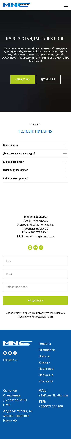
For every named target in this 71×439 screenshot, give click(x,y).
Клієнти (44, 362)
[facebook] (41, 247)
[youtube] (35, 247)
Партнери (46, 369)
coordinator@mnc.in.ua (39, 236)
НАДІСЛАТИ (35, 300)
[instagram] (30, 247)
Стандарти (47, 350)
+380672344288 (51, 406)
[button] (22, 79)
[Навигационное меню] (66, 5)
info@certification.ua (53, 395)
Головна (45, 343)
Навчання (46, 375)
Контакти (46, 381)
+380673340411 (39, 232)
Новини (44, 356)
